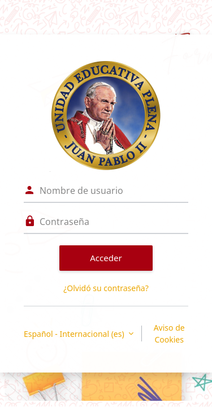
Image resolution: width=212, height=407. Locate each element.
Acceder (106, 257)
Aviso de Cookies (169, 333)
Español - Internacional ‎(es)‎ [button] (75, 333)
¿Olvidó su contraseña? (106, 288)
